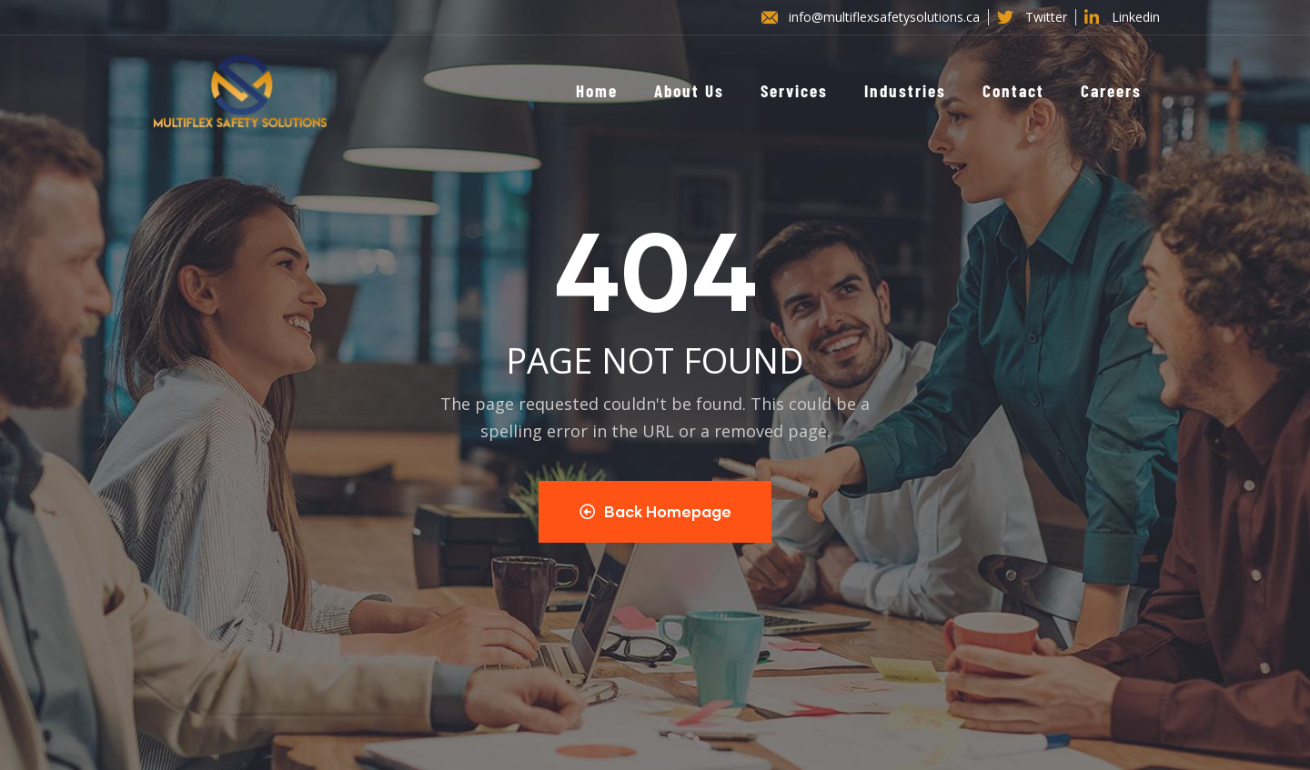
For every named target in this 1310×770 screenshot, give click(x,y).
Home (597, 90)
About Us (689, 90)
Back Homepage (655, 511)
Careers (1111, 90)
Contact (1013, 90)
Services (794, 90)
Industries (905, 90)
